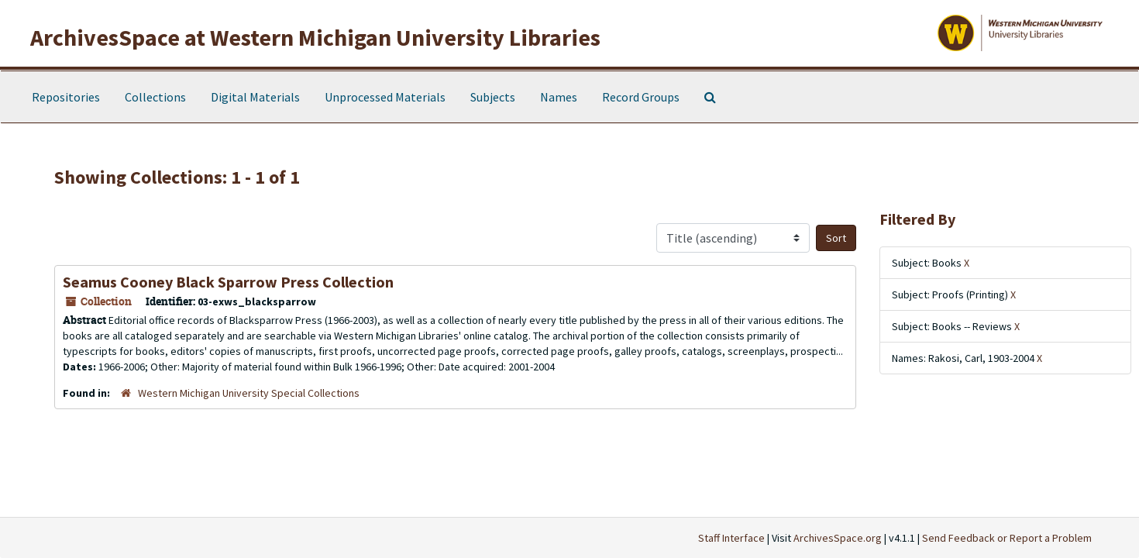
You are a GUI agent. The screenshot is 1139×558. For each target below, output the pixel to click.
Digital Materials (255, 97)
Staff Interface (731, 538)
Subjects (492, 97)
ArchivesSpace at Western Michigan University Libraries (315, 37)
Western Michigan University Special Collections (249, 393)
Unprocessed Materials (385, 97)
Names (558, 97)
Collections (155, 97)
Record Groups (641, 97)
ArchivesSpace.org (837, 538)
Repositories (66, 97)
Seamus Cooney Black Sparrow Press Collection (228, 281)
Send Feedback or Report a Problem (1007, 538)
